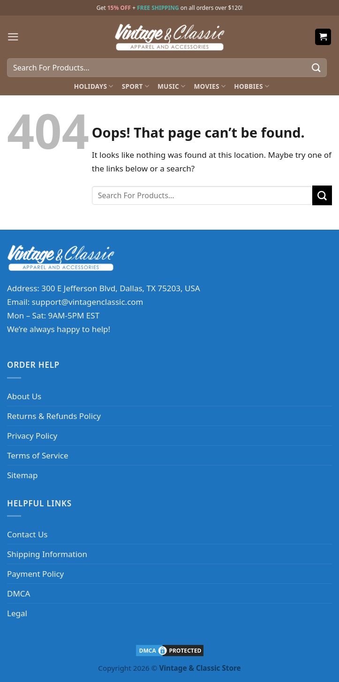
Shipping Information (47, 554)
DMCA (18, 593)
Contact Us (27, 534)
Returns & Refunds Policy (54, 416)
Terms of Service (37, 455)
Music (171, 86)
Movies (210, 86)
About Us (24, 396)
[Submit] (316, 67)
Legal (17, 613)
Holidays (93, 86)
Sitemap (22, 475)
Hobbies (251, 86)
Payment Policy (35, 573)
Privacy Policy (32, 435)
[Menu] (13, 37)
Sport (135, 86)
